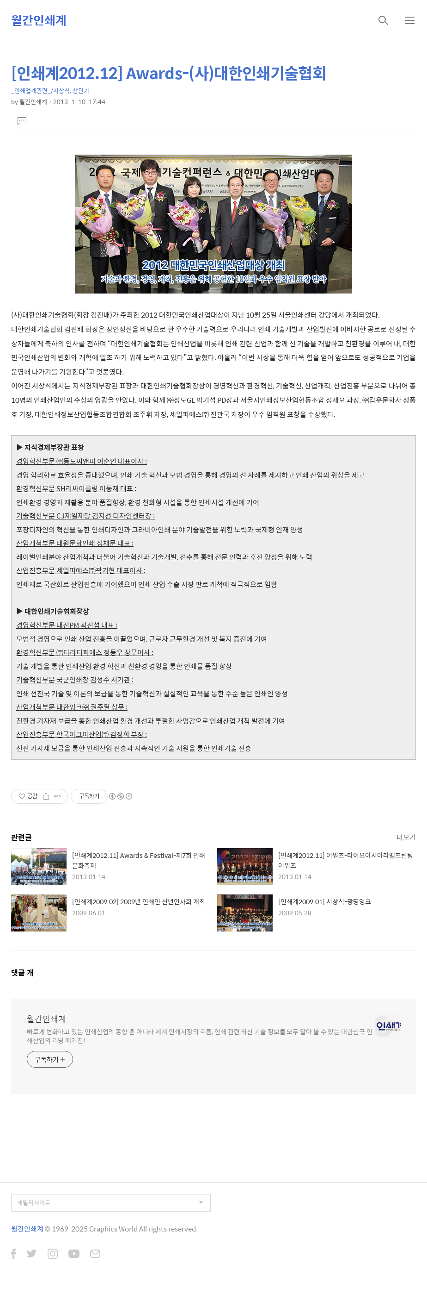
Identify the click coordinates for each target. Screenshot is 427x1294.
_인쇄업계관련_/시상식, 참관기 (50, 90)
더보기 (406, 836)
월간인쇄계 (39, 20)
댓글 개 (22, 972)
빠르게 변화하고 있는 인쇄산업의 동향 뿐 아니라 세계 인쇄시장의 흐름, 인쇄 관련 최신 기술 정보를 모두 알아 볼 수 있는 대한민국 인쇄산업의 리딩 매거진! (199, 1035)
